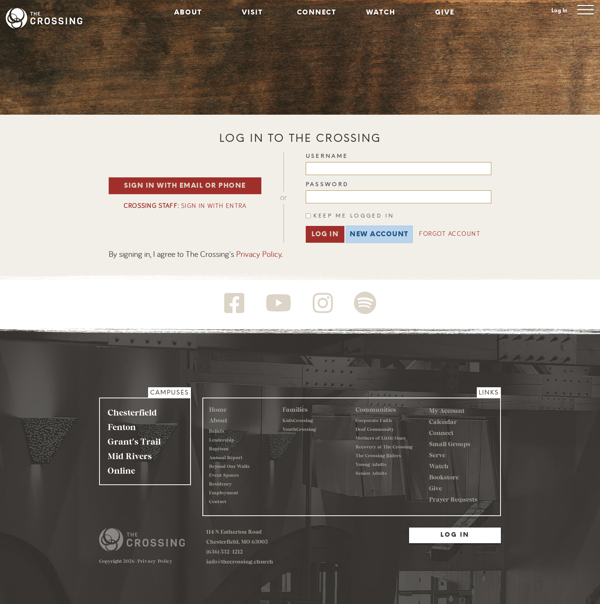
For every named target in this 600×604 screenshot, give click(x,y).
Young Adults (370, 464)
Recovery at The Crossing (383, 446)
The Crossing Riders (378, 455)
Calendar (443, 421)
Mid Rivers (130, 456)
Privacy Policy (258, 254)
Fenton (122, 427)
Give (445, 12)
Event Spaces (224, 474)
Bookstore (444, 477)
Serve (437, 454)
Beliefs (216, 431)
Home (218, 409)
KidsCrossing (297, 420)
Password (327, 184)
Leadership (222, 439)
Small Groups (449, 443)
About (188, 12)
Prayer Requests (453, 499)
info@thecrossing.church (239, 561)
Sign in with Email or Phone (185, 185)
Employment (223, 492)
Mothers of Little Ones (380, 437)
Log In (559, 10)
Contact (218, 501)
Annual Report (226, 457)
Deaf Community (374, 429)
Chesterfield (132, 412)
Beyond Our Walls (229, 466)
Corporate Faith (373, 420)
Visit (252, 12)
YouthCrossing (299, 429)
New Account (379, 234)
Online (121, 470)
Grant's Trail (134, 441)
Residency (220, 483)
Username (327, 156)
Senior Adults (371, 473)
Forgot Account (449, 234)
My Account (447, 410)
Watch (380, 12)
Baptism (218, 448)
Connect (316, 12)
